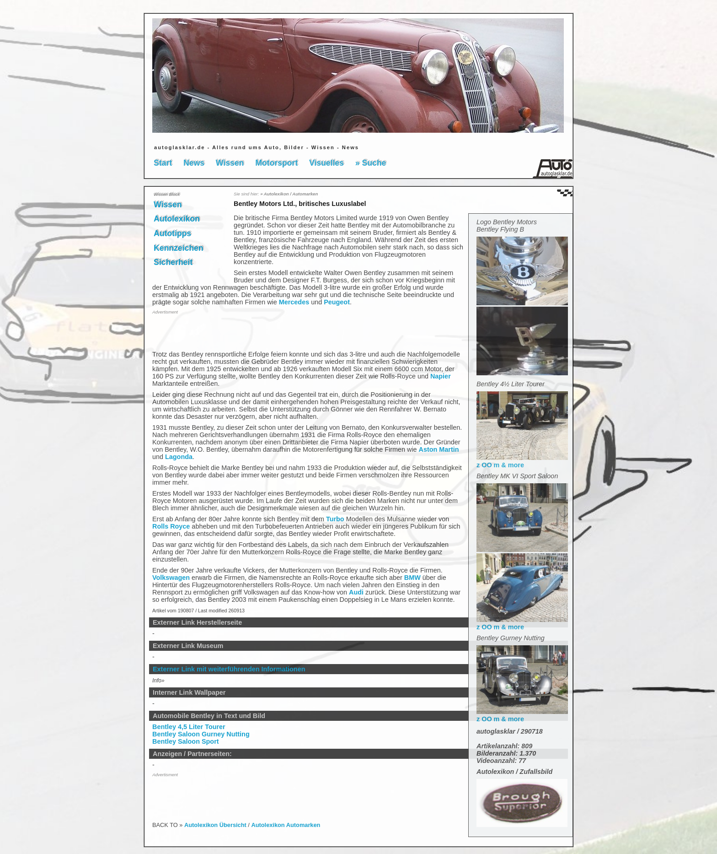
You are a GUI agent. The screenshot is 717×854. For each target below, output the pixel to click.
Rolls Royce (171, 526)
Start (163, 163)
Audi (356, 592)
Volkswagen (171, 577)
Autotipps (172, 233)
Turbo (335, 519)
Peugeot (337, 302)
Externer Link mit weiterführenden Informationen (229, 669)
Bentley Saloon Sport (185, 741)
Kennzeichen (178, 248)
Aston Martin (439, 449)
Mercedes (294, 302)
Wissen (230, 163)
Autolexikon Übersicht (215, 825)
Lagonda (179, 456)
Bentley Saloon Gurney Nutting (201, 734)
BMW (412, 577)
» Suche (370, 163)
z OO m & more (522, 461)
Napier (440, 376)
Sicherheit (173, 262)
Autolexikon (177, 218)
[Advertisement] (205, 332)
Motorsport (276, 163)
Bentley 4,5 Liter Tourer (188, 726)
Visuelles (326, 163)
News (193, 163)
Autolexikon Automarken (285, 825)
